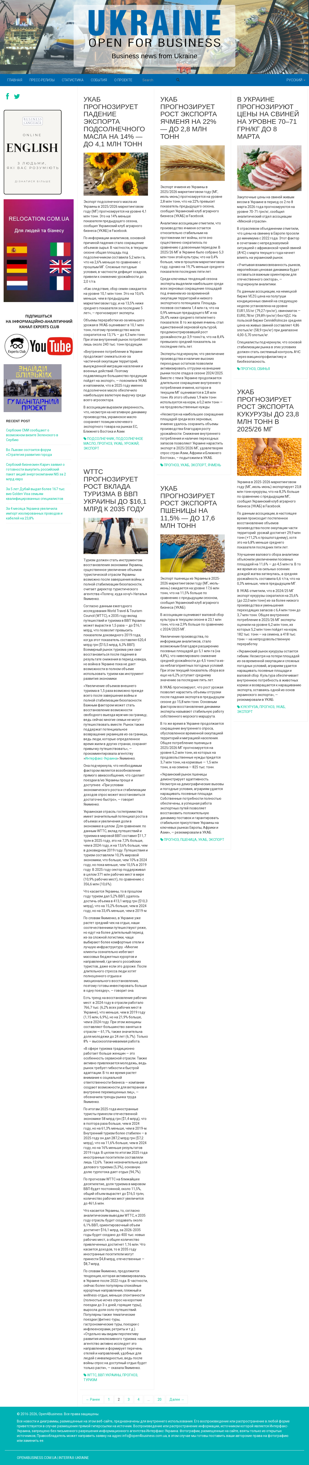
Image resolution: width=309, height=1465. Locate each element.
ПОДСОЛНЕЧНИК (100, 439)
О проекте (123, 80)
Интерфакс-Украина (101, 758)
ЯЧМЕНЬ (214, 465)
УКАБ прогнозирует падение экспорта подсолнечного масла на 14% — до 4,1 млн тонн (114, 122)
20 (160, 1399)
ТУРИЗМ (90, 1380)
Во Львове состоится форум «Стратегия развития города (29, 452)
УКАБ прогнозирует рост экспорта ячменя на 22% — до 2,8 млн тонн (188, 118)
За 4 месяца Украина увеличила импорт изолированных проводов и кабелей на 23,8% (34, 513)
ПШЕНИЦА (188, 840)
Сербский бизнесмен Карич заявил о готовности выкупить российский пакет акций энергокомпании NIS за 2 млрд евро (36, 472)
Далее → (176, 1399)
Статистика (73, 80)
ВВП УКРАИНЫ (109, 1375)
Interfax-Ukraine (74, 1458)
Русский (296, 80)
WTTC (92, 1375)
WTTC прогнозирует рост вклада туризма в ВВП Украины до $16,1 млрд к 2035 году (115, 490)
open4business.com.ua (37, 1458)
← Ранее (93, 1399)
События (99, 80)
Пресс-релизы (42, 80)
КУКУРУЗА (249, 707)
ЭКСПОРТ (91, 448)
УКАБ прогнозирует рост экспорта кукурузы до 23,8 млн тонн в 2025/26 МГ (268, 410)
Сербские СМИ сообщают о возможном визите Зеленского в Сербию (32, 435)
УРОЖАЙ (131, 443)
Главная (14, 80)
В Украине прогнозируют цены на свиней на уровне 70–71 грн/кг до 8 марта (268, 118)
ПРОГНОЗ (104, 443)
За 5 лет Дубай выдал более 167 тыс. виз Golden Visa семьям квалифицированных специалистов (35, 494)
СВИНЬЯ (263, 369)
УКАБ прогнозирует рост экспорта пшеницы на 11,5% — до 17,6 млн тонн (188, 507)
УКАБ (118, 443)
